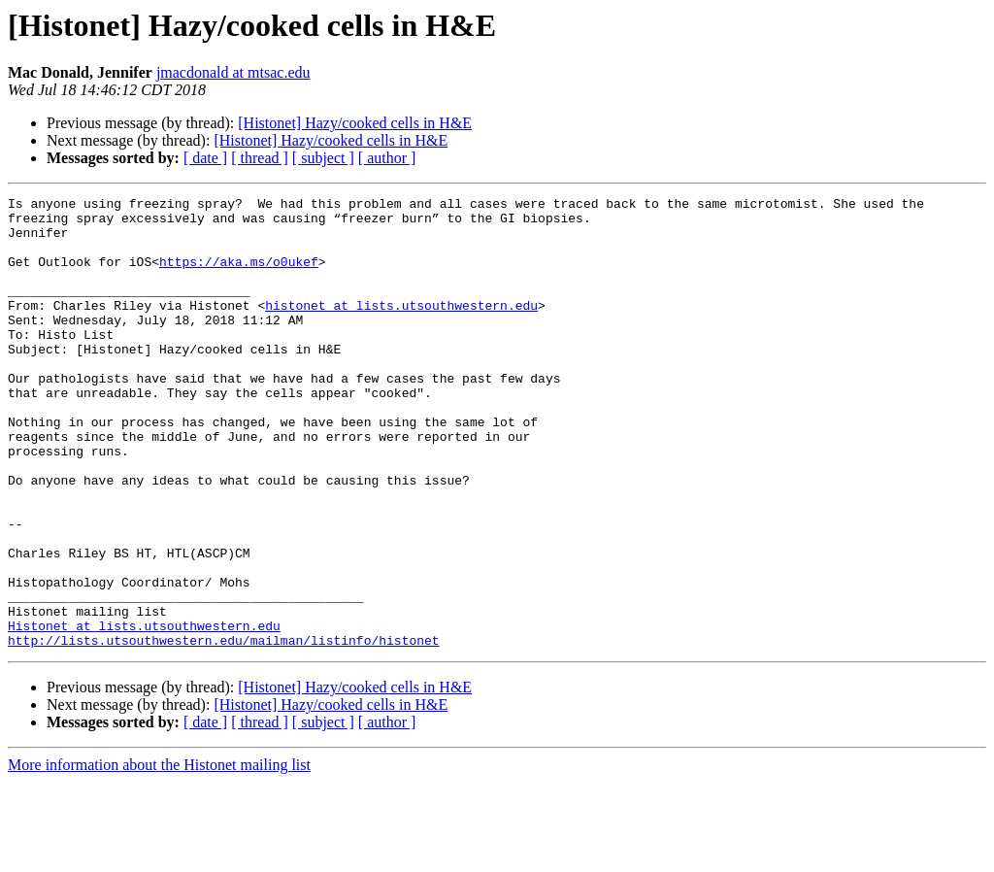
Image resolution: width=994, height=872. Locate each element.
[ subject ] (323, 158)
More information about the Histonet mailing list (159, 855)
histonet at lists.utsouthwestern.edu (401, 328)
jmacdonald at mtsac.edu (233, 72)
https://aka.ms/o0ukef (238, 276)
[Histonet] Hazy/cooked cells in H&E (355, 123)
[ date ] (205, 158)
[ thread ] (259, 158)
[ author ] (387, 158)
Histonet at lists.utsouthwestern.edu (144, 712)
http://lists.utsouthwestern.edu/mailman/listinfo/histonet (224, 730)
